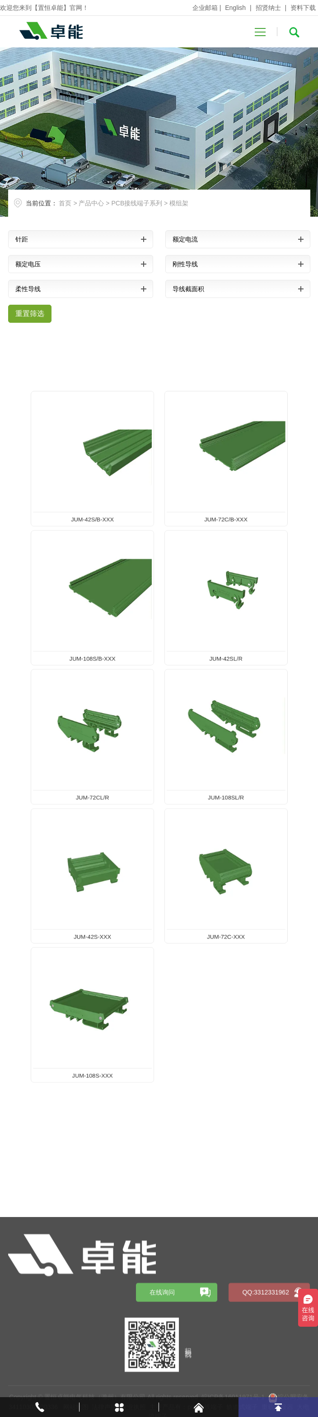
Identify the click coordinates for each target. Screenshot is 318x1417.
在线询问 (162, 1354)
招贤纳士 (268, 7)
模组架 (178, 203)
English (235, 7)
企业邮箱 (205, 7)
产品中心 (91, 203)
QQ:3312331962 (265, 1354)
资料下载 (303, 7)
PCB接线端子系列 (136, 203)
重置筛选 (29, 313)
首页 (65, 203)
